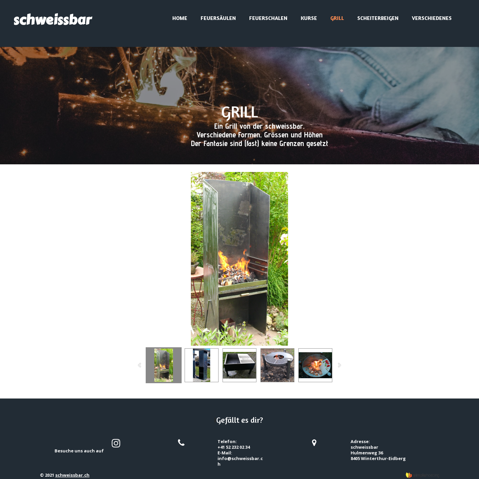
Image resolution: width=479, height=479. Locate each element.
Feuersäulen (218, 18)
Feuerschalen (268, 18)
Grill (337, 18)
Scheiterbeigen (378, 18)
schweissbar (52, 20)
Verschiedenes (432, 18)
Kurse (309, 18)
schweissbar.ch (72, 475)
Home (179, 18)
